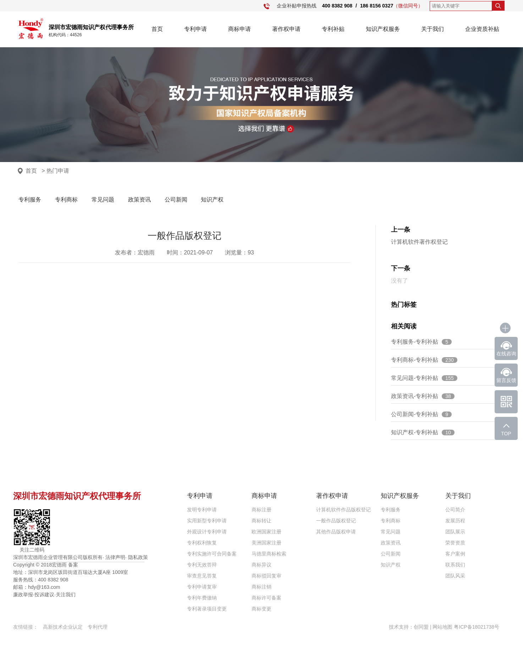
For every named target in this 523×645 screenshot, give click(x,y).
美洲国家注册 (266, 542)
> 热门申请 (55, 171)
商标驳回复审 (266, 576)
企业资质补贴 (482, 29)
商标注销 (261, 587)
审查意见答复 (202, 576)
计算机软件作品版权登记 (343, 509)
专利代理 (98, 627)
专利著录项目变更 (207, 609)
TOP (506, 433)
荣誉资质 (455, 542)
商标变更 (261, 609)
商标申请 (239, 29)
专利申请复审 (202, 587)
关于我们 (432, 29)
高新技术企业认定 (63, 627)
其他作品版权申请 (336, 531)
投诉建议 (44, 594)
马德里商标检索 (269, 554)
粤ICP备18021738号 (476, 627)
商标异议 (261, 565)
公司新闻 (176, 200)
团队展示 (455, 531)
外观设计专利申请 (207, 531)
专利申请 (195, 29)
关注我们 (66, 594)
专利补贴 (333, 29)
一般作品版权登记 (336, 520)
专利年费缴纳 (202, 598)
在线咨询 (506, 353)
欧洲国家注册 (266, 531)
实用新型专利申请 (207, 520)
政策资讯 (139, 200)
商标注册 (261, 509)
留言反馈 (506, 380)
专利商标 (66, 200)
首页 (157, 29)
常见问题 (103, 200)
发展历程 (455, 520)
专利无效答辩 (202, 565)
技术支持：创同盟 (409, 627)
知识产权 (212, 200)
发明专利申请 (202, 509)
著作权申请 (286, 29)
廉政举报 (23, 594)
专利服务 (29, 200)
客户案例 (455, 554)
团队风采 (455, 576)
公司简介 (455, 509)
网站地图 (442, 627)
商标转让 (261, 520)
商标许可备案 (266, 598)
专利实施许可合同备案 (212, 554)
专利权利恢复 (202, 542)
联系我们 (455, 565)
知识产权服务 (383, 29)
